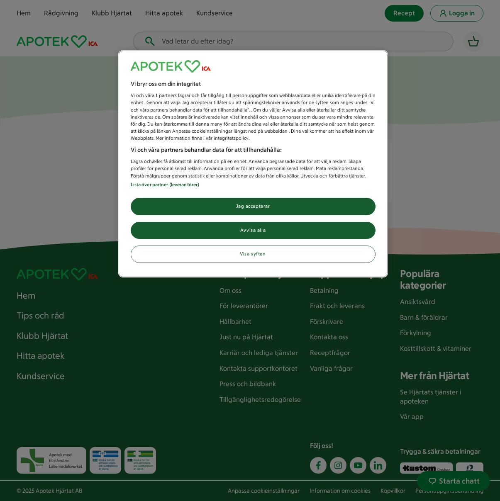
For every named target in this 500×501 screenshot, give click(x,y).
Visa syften (253, 254)
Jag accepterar (253, 206)
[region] (253, 164)
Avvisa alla (253, 230)
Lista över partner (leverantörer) (165, 184)
